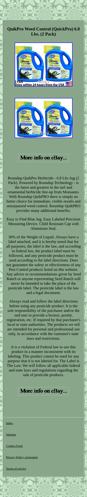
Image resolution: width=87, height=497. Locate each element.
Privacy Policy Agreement (22, 457)
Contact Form (14, 446)
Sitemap (11, 434)
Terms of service (16, 468)
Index (9, 423)
